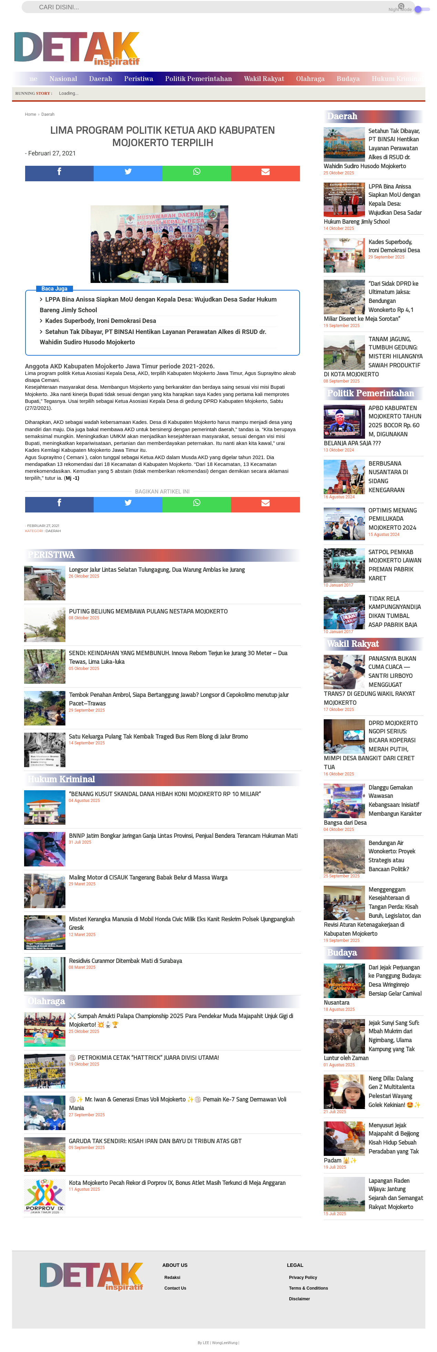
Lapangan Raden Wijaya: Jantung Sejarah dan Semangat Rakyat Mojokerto (395, 1193)
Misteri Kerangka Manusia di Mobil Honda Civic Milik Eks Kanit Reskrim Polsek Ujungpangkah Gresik (181, 923)
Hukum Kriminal (398, 79)
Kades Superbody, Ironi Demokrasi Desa (100, 320)
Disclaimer (299, 1299)
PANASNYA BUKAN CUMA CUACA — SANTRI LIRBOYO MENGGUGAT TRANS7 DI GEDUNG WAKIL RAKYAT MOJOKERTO (370, 680)
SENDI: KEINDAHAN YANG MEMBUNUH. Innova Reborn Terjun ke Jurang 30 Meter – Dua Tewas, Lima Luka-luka (178, 657)
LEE (206, 1343)
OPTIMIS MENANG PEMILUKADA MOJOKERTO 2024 (392, 519)
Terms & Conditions (308, 1288)
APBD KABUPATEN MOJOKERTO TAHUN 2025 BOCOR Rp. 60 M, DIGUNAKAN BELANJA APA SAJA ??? (373, 426)
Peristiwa (138, 79)
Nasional (63, 79)
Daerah (100, 79)
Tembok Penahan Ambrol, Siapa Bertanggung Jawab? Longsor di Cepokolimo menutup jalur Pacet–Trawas (179, 699)
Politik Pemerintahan (198, 79)
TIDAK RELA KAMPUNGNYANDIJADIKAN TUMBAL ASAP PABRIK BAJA (394, 611)
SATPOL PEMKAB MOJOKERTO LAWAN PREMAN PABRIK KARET (395, 565)
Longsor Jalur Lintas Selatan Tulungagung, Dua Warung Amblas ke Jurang (157, 569)
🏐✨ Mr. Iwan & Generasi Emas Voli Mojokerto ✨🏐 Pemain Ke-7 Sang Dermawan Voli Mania (177, 1103)
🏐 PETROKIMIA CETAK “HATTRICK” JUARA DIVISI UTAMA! (144, 1057)
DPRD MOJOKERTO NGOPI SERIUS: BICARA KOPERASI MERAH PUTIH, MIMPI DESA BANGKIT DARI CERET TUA (371, 745)
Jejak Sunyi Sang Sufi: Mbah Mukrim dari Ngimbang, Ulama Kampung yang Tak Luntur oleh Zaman (371, 1040)
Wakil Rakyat (264, 79)
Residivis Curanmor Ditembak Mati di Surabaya (125, 960)
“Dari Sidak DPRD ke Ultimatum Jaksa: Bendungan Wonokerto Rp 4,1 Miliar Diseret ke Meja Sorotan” (371, 301)
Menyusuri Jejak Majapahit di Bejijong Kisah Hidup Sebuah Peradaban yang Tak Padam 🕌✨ (371, 1143)
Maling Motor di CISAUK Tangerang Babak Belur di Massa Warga (148, 877)
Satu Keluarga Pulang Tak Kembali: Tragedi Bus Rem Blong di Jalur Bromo (158, 736)
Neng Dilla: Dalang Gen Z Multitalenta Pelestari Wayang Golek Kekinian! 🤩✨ (394, 1091)
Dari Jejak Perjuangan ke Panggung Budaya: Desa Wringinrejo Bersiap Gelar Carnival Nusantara (373, 985)
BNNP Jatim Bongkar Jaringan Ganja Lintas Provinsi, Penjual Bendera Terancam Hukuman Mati (183, 835)
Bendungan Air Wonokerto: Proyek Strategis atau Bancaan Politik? (391, 856)
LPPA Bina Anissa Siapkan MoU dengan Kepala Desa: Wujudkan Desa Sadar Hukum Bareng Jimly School (373, 204)
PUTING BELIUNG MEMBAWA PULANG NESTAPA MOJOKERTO (148, 611)
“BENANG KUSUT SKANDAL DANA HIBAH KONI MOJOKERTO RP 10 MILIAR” (165, 794)
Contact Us (175, 1288)
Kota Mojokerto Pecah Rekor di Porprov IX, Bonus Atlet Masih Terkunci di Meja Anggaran (177, 1182)
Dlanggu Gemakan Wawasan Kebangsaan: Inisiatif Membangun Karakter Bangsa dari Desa (373, 805)
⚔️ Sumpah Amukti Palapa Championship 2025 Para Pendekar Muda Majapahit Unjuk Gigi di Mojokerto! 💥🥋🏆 (181, 1020)
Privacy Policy (303, 1277)
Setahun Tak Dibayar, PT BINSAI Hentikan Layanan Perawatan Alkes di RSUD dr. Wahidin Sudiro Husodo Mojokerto (372, 148)
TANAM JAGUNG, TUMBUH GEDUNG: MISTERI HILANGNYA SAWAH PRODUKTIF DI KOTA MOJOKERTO (373, 357)
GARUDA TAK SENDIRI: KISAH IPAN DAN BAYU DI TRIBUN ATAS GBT (155, 1141)
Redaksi (172, 1277)
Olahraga (310, 79)
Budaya (348, 79)
